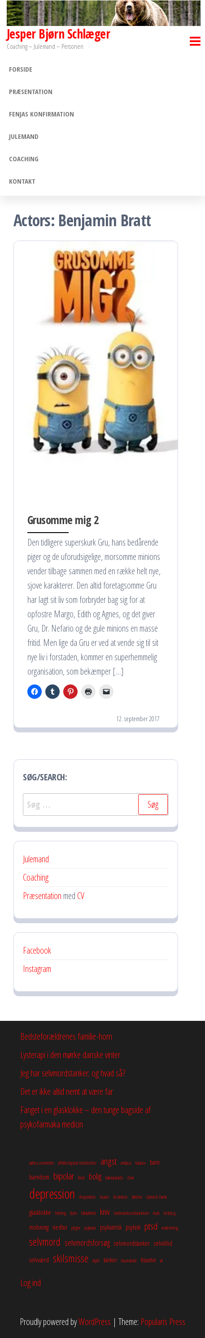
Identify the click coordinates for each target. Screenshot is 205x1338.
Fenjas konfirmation (41, 113)
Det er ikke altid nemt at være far (66, 1091)
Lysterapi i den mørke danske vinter (70, 1055)
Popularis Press (162, 1322)
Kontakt (22, 180)
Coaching (24, 158)
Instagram (37, 969)
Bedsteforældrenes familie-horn (66, 1036)
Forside (20, 69)
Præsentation (30, 91)
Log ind (30, 1283)
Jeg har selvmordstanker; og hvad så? (72, 1073)
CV (80, 896)
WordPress (95, 1322)
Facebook (37, 950)
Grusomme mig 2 (63, 519)
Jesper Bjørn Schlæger (58, 33)
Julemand (24, 136)
